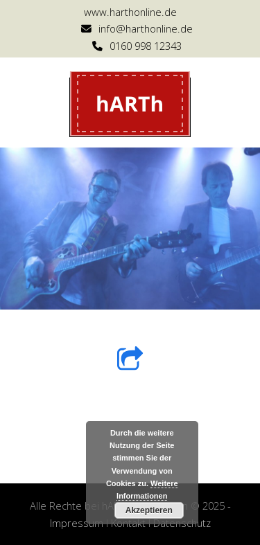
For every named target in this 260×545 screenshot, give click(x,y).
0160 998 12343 (146, 46)
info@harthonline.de (145, 28)
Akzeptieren (149, 510)
